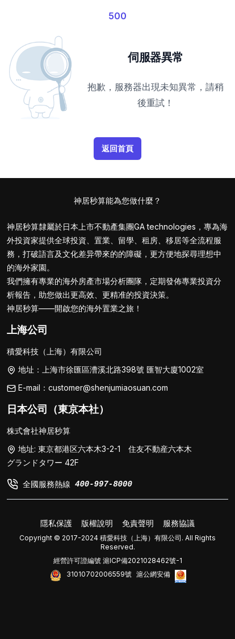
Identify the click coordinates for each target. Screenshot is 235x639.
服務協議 (179, 523)
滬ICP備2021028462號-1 (142, 560)
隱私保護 (56, 523)
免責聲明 (138, 523)
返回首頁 (117, 148)
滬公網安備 (153, 574)
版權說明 (97, 523)
